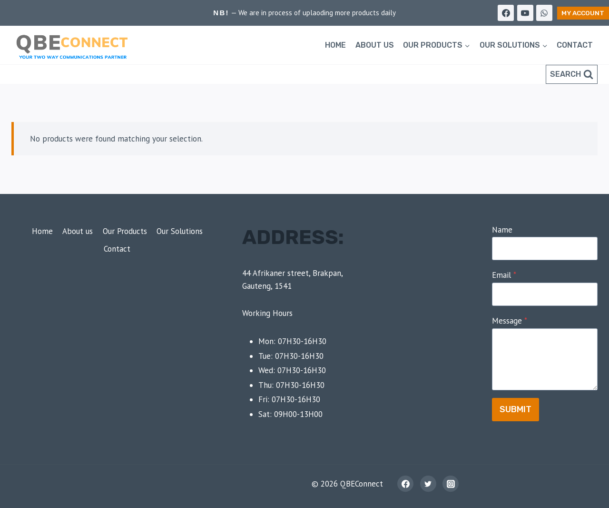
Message (509, 320)
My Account (582, 13)
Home (335, 45)
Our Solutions (180, 231)
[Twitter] (428, 484)
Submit (515, 409)
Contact (575, 45)
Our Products (125, 231)
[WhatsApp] (544, 13)
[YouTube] (525, 13)
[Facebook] (506, 13)
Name (502, 229)
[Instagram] (450, 484)
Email (504, 275)
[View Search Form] (572, 74)
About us (374, 45)
